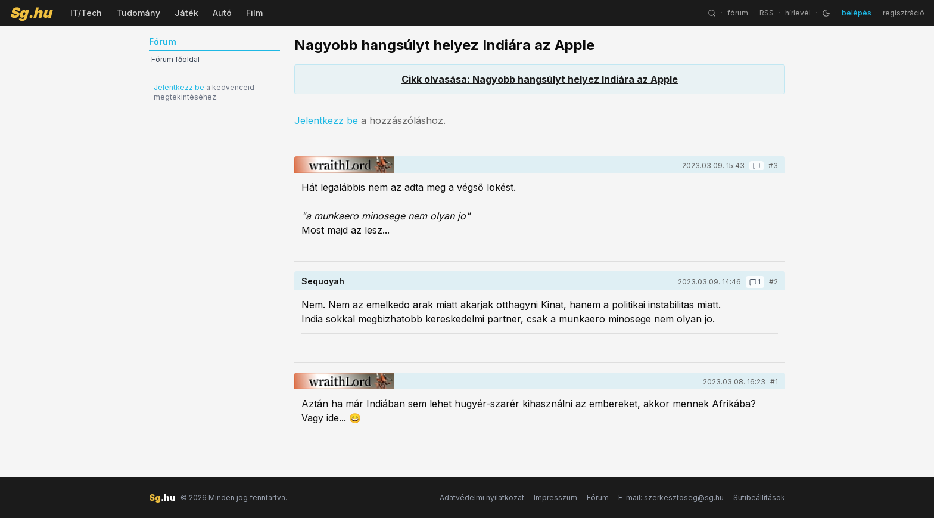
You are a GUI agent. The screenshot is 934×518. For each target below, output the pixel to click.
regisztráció (903, 12)
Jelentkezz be (179, 87)
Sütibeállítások (759, 497)
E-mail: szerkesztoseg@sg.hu (671, 497)
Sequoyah (322, 281)
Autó (222, 13)
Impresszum (555, 497)
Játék (186, 13)
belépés (856, 12)
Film (254, 13)
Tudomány (138, 13)
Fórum (598, 497)
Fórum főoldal (175, 59)
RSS (766, 12)
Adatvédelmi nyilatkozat (482, 497)
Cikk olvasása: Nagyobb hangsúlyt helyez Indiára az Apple (539, 79)
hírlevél (798, 12)
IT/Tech (86, 13)
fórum (737, 12)
